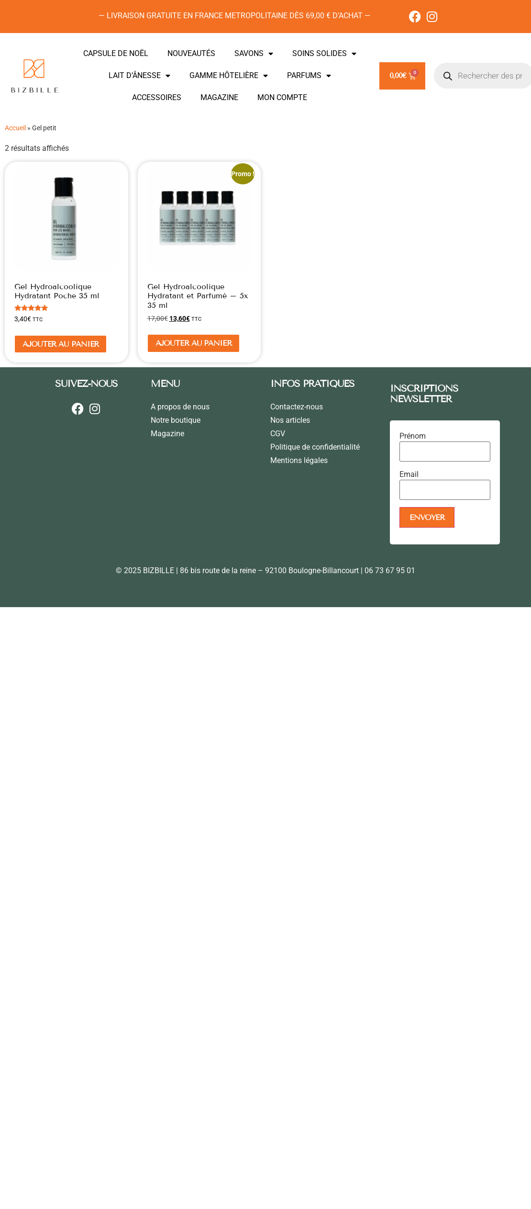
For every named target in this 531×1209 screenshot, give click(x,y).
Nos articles (290, 420)
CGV (277, 433)
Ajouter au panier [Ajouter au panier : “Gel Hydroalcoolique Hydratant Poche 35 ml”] (60, 344)
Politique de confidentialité (315, 447)
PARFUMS (309, 75)
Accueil (15, 128)
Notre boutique (175, 420)
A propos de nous (180, 406)
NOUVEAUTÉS (191, 53)
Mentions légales (299, 460)
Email (409, 474)
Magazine (167, 433)
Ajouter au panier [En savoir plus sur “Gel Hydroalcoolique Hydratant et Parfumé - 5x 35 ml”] (193, 343)
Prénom (412, 436)
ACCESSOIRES (156, 97)
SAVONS (253, 53)
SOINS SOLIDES (324, 53)
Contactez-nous (296, 406)
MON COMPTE (282, 97)
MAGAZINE (219, 97)
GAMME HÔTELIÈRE (228, 75)
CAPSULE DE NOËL (115, 53)
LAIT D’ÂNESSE (139, 75)
